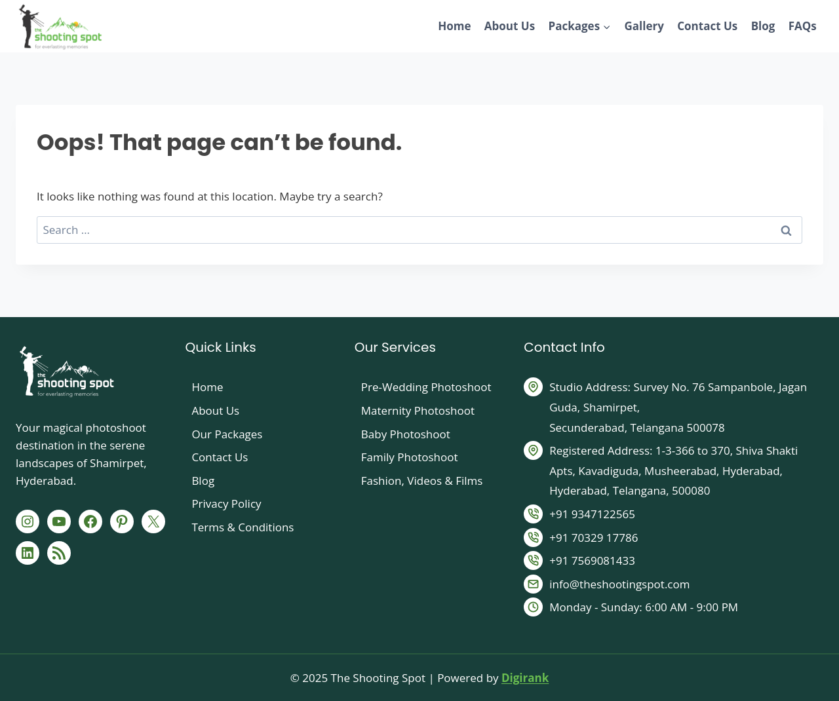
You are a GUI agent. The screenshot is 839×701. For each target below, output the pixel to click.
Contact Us (707, 25)
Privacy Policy (226, 503)
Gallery (643, 25)
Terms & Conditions (242, 527)
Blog (763, 25)
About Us (509, 25)
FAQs (803, 25)
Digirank (525, 677)
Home (454, 25)
